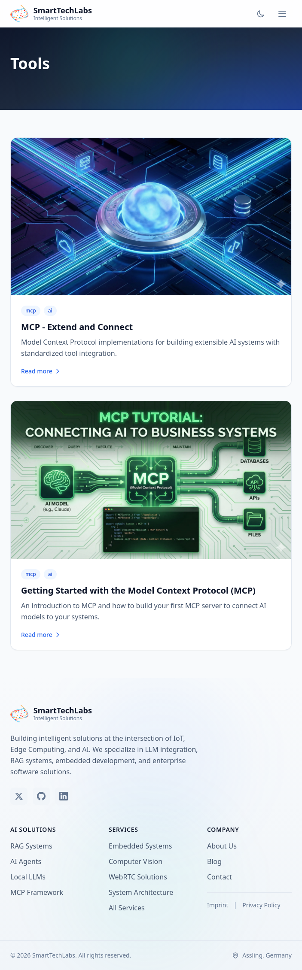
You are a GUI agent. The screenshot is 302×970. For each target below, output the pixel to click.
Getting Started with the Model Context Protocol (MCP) (138, 590)
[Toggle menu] (282, 13)
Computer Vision (137, 861)
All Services (128, 907)
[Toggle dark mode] (260, 13)
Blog (216, 861)
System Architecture (143, 892)
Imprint (218, 905)
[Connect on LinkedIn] (63, 796)
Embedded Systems (142, 846)
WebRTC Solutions (140, 877)
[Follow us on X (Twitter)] (18, 796)
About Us (223, 846)
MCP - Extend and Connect (77, 327)
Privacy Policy (261, 905)
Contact (221, 877)
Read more (41, 371)
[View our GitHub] (41, 796)
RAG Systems (33, 846)
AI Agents (27, 861)
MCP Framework (38, 892)
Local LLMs (29, 877)
